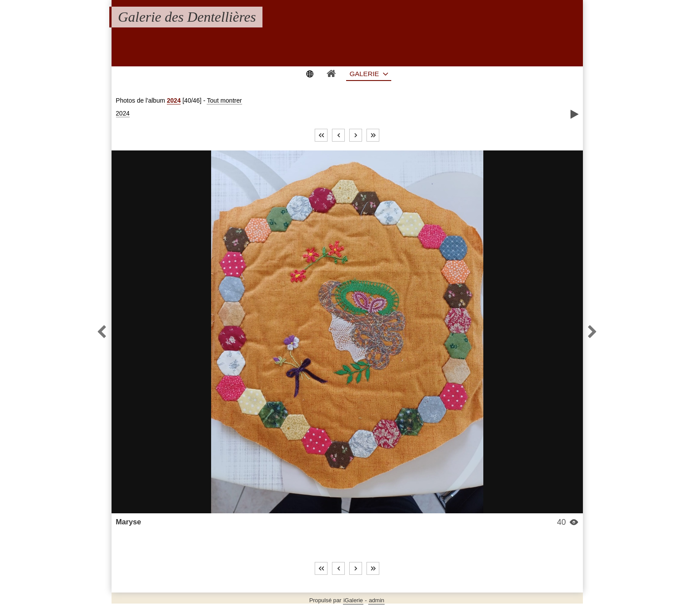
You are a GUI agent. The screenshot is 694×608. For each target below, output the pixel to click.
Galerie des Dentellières (187, 17)
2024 (174, 100)
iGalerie (353, 600)
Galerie (364, 73)
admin (376, 600)
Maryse (128, 522)
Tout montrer (224, 100)
